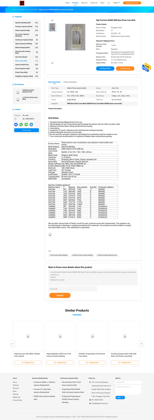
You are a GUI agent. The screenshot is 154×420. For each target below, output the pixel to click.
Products (16, 385)
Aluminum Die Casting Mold (26, 52)
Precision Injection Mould (26, 26)
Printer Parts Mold (26, 72)
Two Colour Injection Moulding (26, 35)
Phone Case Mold (26, 61)
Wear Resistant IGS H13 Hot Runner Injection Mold (71, 383)
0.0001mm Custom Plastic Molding (82, 255)
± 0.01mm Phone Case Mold (29, 98)
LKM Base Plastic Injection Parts (28, 91)
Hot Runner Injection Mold (26, 40)
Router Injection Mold (26, 68)
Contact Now (26, 130)
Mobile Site (16, 397)
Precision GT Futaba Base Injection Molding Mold (42, 390)
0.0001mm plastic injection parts (107, 255)
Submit (59, 295)
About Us (16, 388)
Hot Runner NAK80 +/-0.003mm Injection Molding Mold (44, 383)
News (15, 391)
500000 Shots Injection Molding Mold (44, 397)
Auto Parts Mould (26, 57)
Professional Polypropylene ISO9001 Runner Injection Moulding (71, 399)
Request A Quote (132, 3)
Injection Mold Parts (26, 65)
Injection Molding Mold (26, 23)
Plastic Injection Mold (26, 30)
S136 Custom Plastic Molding (58, 255)
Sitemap (15, 394)
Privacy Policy (17, 400)
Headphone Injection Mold (26, 76)
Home (15, 382)
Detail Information (54, 82)
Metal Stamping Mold (26, 47)
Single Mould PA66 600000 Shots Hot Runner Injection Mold (73, 390)
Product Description (70, 82)
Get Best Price (105, 68)
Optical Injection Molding (26, 44)
